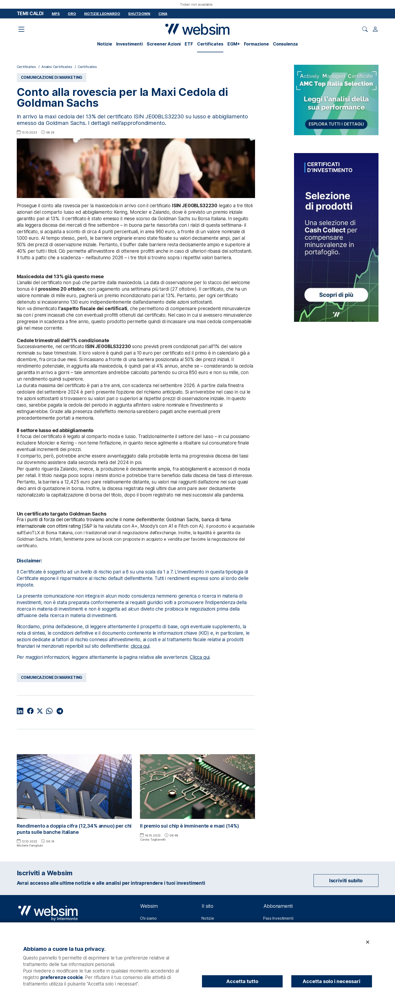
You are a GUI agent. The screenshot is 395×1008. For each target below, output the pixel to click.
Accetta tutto (242, 981)
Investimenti (129, 44)
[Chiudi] (367, 942)
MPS (56, 13)
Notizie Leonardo (102, 13)
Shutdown (139, 13)
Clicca (196, 657)
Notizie (104, 44)
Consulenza (285, 44)
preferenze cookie (61, 977)
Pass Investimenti (278, 918)
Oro (72, 13)
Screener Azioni (164, 44)
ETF (189, 44)
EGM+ (233, 44)
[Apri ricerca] (365, 29)
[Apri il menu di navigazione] (21, 29)
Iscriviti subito (346, 880)
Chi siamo (148, 918)
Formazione (256, 44)
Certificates (210, 44)
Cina (162, 13)
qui (206, 657)
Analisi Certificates (56, 67)
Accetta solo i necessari (331, 981)
